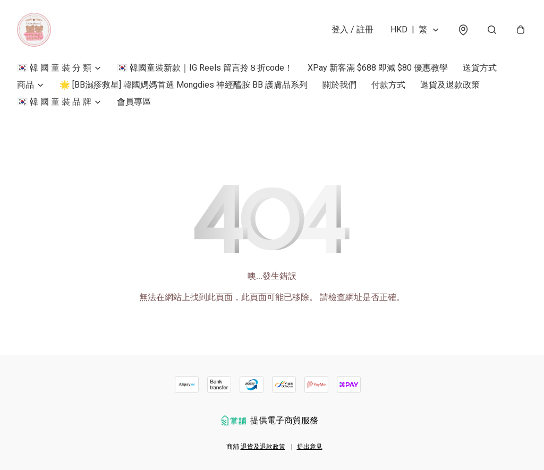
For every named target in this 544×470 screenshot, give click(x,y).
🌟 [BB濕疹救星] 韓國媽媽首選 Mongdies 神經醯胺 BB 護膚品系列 (184, 85)
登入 (352, 29)
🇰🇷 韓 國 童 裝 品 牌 (54, 102)
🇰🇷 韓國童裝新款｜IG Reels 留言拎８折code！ (205, 68)
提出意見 (309, 446)
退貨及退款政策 (450, 85)
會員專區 (134, 102)
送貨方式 (480, 68)
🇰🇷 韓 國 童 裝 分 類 (54, 68)
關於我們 (339, 85)
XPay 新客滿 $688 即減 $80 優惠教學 (378, 68)
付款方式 (388, 85)
